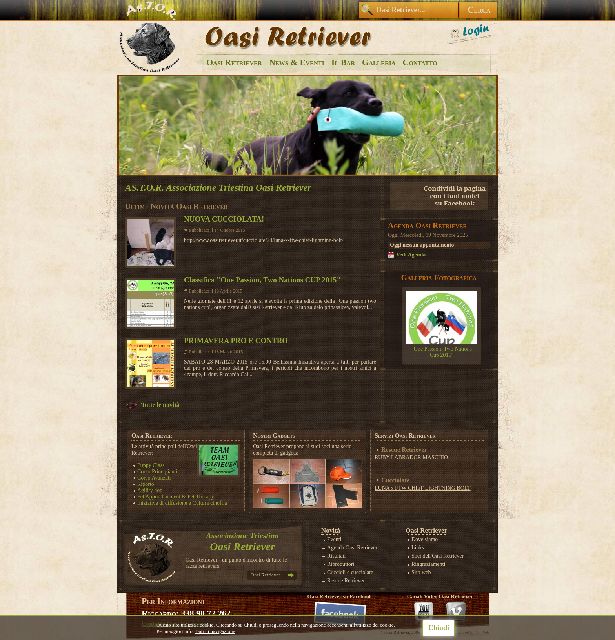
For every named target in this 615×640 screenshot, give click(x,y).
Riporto (145, 484)
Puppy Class (151, 465)
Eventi (334, 539)
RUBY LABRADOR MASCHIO (411, 457)
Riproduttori (340, 564)
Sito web (421, 572)
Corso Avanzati (154, 478)
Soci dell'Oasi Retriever (437, 556)
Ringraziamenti (428, 564)
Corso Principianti (157, 472)
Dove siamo (424, 539)
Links (417, 548)
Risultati (336, 556)
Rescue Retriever (346, 581)
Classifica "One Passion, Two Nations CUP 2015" (262, 280)
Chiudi (438, 628)
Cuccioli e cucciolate (350, 572)
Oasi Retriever (234, 62)
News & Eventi (296, 62)
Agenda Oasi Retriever (352, 548)
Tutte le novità (152, 405)
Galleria (378, 62)
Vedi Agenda (411, 255)
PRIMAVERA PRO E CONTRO (236, 340)
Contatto (420, 62)
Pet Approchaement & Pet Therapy (175, 497)
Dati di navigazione (215, 631)
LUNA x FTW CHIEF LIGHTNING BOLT (423, 488)
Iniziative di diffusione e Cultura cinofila (182, 503)
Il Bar (343, 62)
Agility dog (149, 490)
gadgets (288, 453)
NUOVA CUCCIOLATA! (224, 219)
